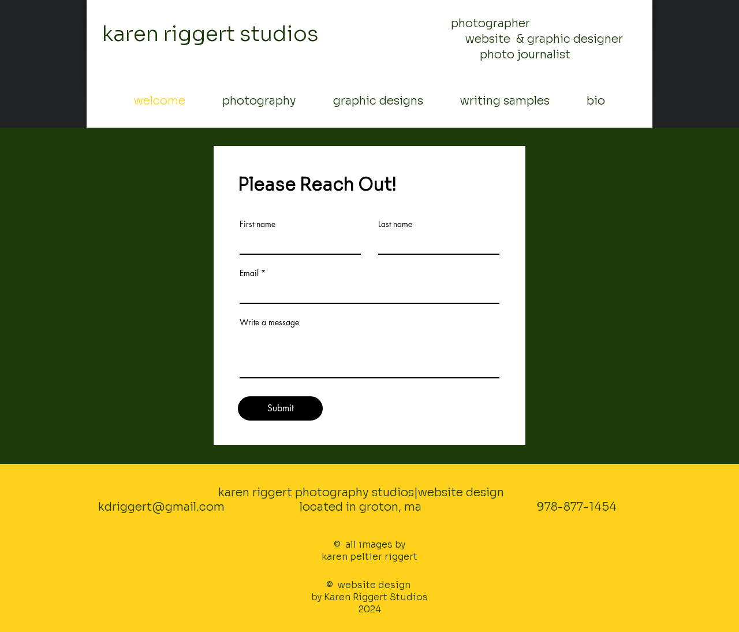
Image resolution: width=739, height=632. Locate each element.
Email (249, 273)
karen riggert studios (210, 34)
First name (257, 224)
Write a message (269, 322)
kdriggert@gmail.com (161, 507)
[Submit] (280, 408)
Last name (395, 224)
